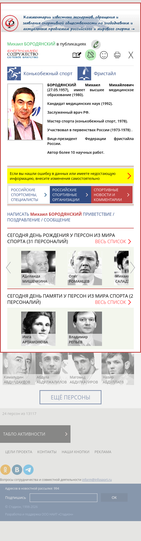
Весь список (110, 241)
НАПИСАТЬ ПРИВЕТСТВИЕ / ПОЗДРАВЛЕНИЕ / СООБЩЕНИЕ (60, 217)
